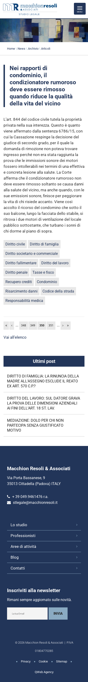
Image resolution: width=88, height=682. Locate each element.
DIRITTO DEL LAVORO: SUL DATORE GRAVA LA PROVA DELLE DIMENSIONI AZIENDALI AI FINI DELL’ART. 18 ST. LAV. (43, 403)
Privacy (26, 661)
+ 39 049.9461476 (27, 496)
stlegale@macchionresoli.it (35, 502)
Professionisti (23, 535)
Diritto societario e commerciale (31, 253)
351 (51, 325)
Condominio (47, 282)
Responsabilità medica (24, 300)
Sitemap (61, 661)
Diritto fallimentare (20, 263)
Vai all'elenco (15, 337)
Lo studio (19, 524)
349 (32, 325)
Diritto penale (16, 272)
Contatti (18, 568)
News (21, 48)
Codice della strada (58, 291)
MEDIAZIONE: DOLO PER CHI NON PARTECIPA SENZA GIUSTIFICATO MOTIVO (35, 425)
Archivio (33, 48)
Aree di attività (23, 546)
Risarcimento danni (21, 291)
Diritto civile (15, 244)
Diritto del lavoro (55, 263)
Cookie (43, 661)
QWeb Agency (44, 672)
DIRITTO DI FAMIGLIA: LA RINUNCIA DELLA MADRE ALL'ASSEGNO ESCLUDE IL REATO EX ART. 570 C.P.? (43, 381)
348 (23, 325)
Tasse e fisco (43, 272)
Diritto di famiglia (44, 244)
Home (11, 48)
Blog (15, 557)
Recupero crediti (18, 282)
